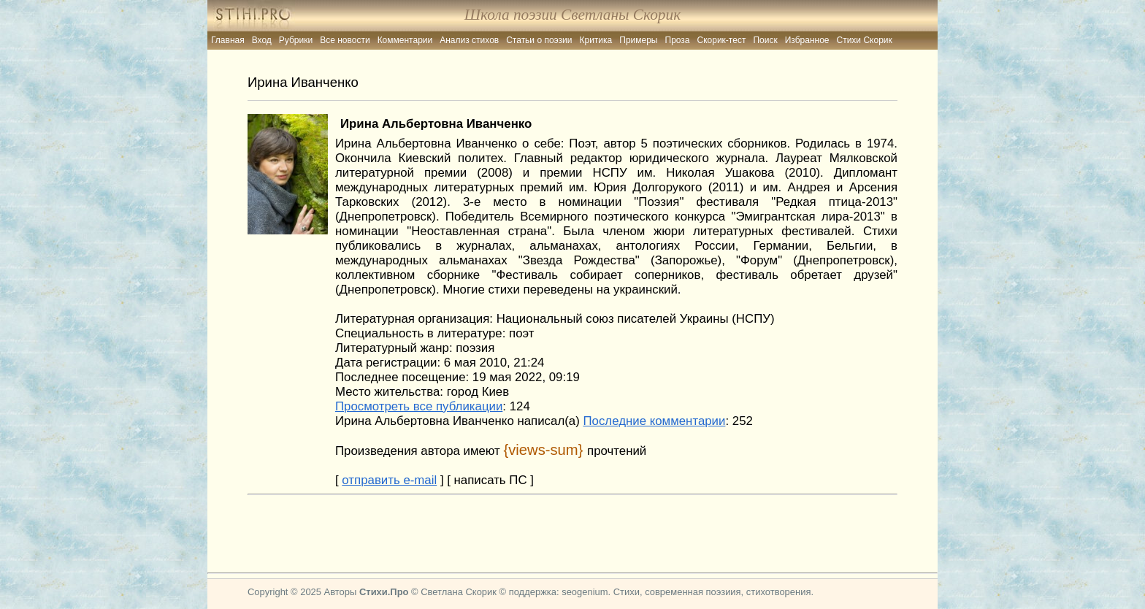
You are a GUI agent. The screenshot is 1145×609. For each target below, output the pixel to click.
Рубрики (296, 40)
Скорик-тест (721, 40)
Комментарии (405, 40)
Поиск (765, 40)
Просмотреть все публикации (418, 406)
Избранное (807, 40)
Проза (677, 40)
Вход (262, 40)
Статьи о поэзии (539, 40)
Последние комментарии (654, 421)
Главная (228, 40)
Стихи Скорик (864, 40)
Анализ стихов (469, 40)
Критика (596, 40)
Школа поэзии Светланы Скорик (572, 14)
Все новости (344, 40)
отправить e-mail (389, 480)
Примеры (638, 40)
